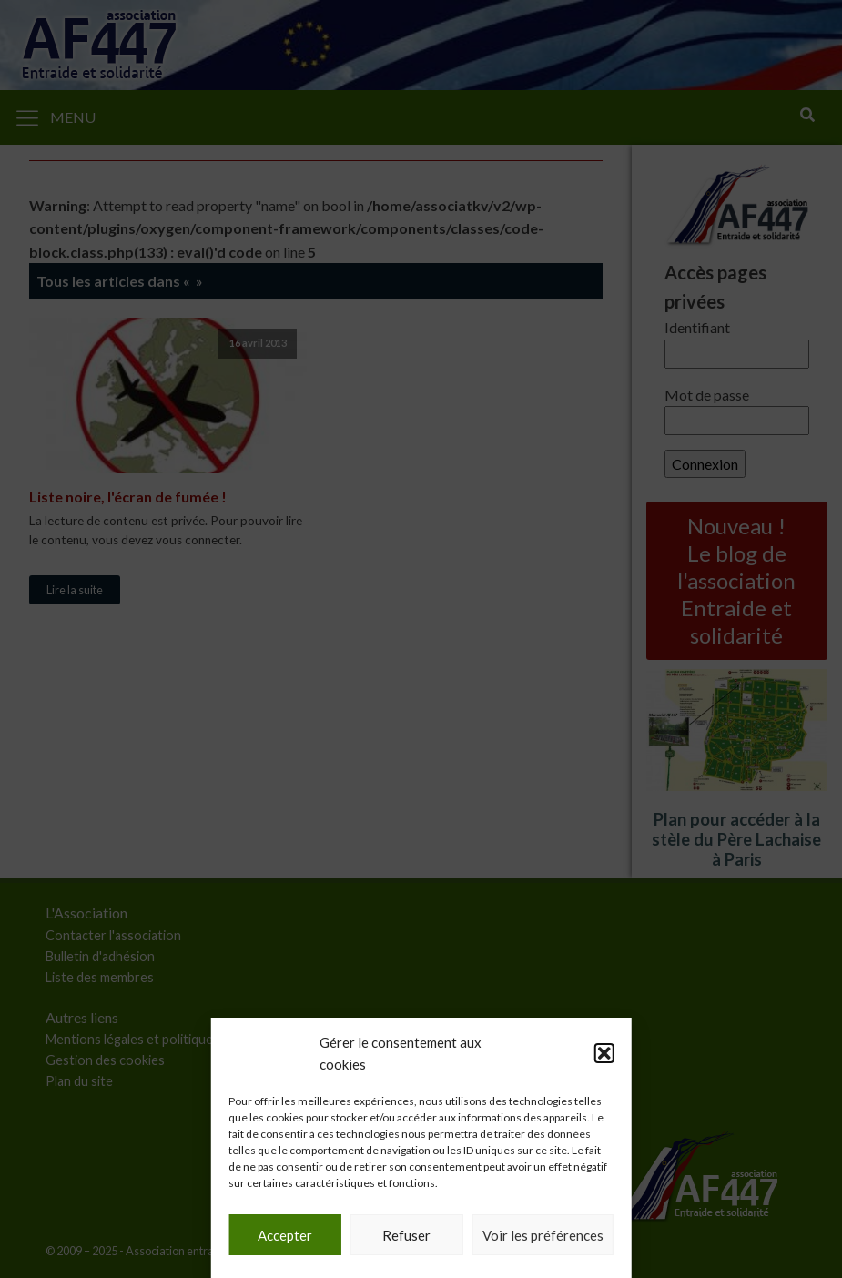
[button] (604, 1053)
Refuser (406, 1235)
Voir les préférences (543, 1235)
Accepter (285, 1235)
